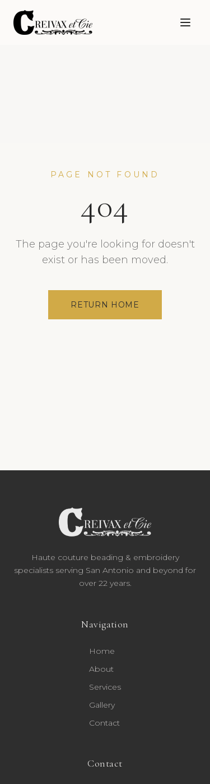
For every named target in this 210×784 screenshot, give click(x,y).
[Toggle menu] (185, 22)
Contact (104, 723)
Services (105, 687)
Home (102, 651)
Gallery (102, 705)
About (101, 669)
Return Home (105, 305)
